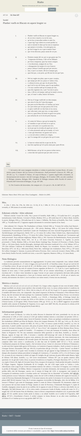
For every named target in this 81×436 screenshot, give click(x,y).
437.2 (4, 396)
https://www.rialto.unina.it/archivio (62, 431)
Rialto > (5, 416)
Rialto (40, 2)
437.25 (75, 373)
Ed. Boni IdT (14, 15)
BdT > (12, 416)
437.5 (4, 394)
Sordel (18, 416)
